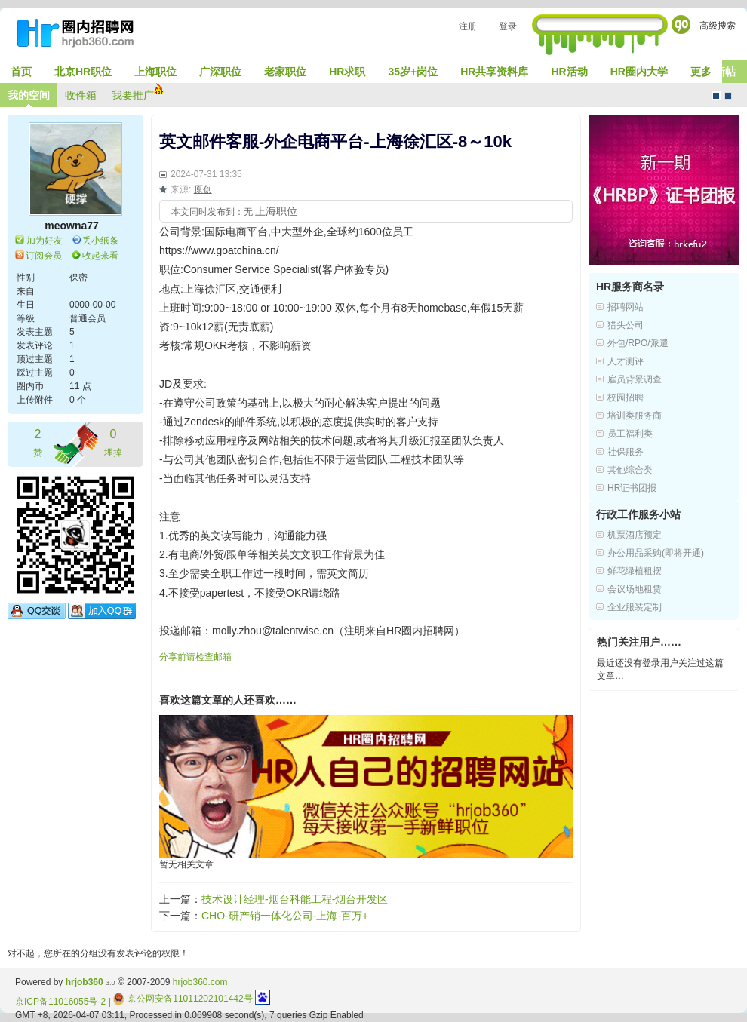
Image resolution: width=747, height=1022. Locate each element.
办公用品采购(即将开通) (655, 553)
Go (681, 24)
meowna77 (72, 225)
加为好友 (44, 240)
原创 (203, 189)
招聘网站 (625, 307)
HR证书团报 (631, 488)
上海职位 (155, 72)
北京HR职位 (83, 72)
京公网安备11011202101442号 (183, 999)
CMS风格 (728, 96)
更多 (701, 72)
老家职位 (285, 72)
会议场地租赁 (634, 589)
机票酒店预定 (634, 534)
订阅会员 (44, 255)
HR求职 (347, 72)
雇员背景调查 (634, 379)
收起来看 (100, 255)
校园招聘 (625, 397)
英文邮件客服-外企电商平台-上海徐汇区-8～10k (335, 141)
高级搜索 (717, 25)
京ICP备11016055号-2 (60, 1001)
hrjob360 (84, 982)
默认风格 (716, 95)
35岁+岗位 (413, 72)
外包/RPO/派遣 (638, 343)
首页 (21, 72)
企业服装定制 (634, 607)
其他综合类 (630, 470)
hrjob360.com (200, 982)
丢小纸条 (100, 240)
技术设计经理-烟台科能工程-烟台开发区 (294, 899)
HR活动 (569, 72)
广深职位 (220, 72)
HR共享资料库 (494, 72)
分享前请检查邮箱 (195, 657)
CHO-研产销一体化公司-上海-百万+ (284, 916)
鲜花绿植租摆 (634, 571)
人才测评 (625, 361)
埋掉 (113, 441)
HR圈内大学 (639, 72)
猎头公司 (625, 325)
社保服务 (625, 452)
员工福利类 (630, 433)
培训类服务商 (634, 415)
